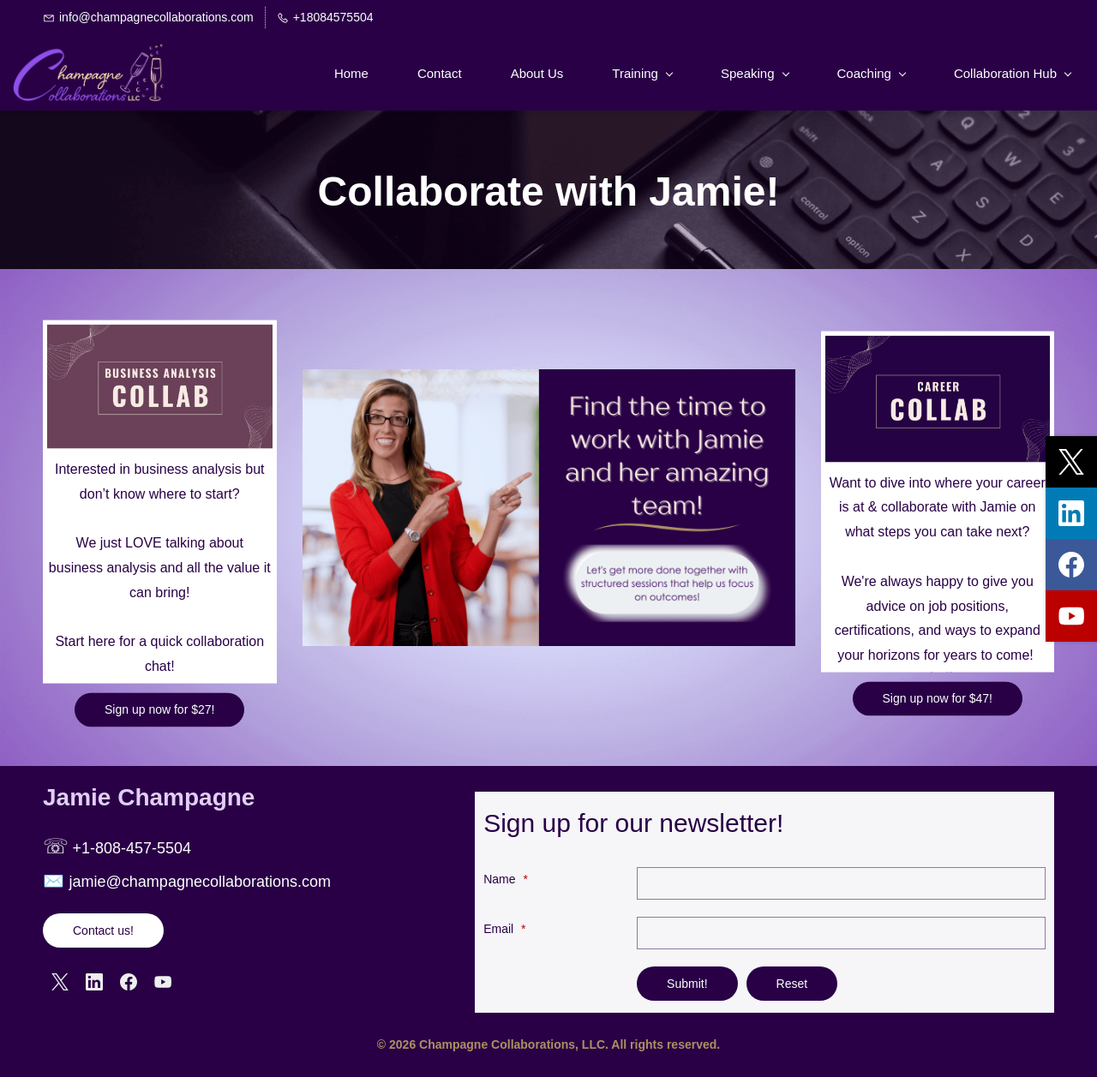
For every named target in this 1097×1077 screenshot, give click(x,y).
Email (504, 929)
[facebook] (1071, 564)
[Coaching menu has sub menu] (871, 73)
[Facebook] (128, 982)
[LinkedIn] (94, 982)
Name (505, 879)
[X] (60, 982)
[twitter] (1071, 462)
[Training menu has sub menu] (642, 73)
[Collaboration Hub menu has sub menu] (1012, 73)
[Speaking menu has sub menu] (754, 73)
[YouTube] (163, 982)
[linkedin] (1071, 513)
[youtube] (1071, 616)
